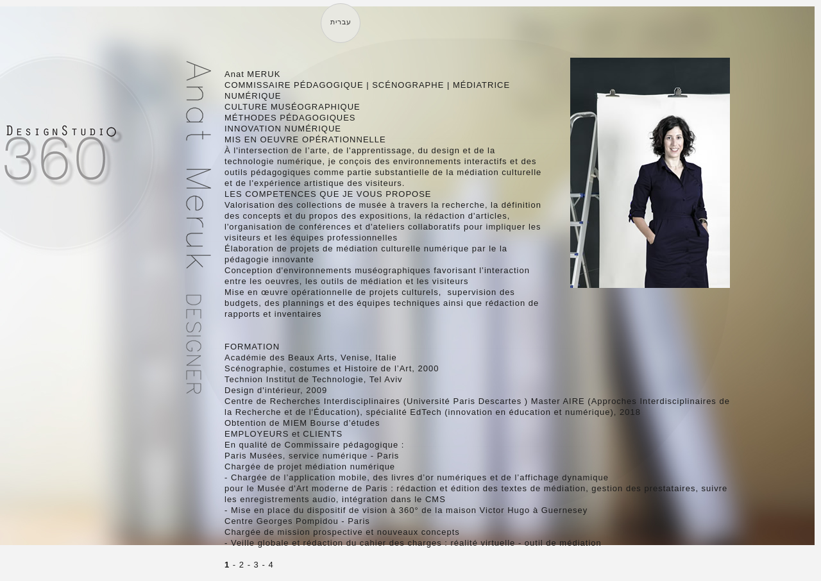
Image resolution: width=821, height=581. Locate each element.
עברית (340, 22)
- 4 (266, 564)
